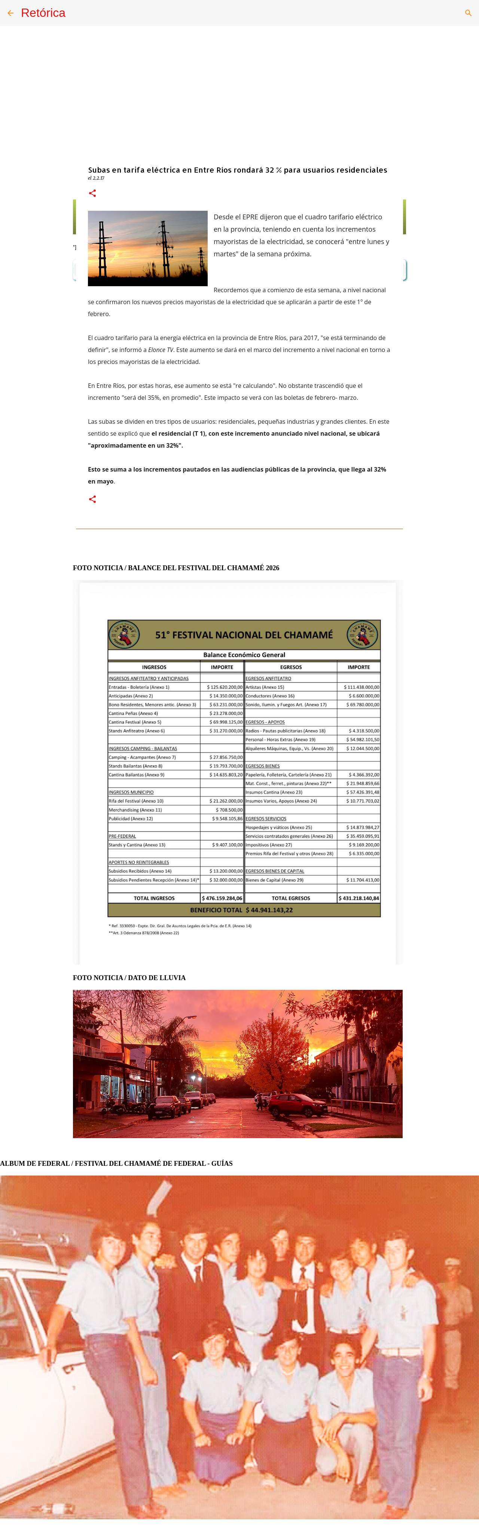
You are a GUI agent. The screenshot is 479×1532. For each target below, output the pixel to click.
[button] (92, 194)
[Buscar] (468, 13)
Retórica (43, 12)
